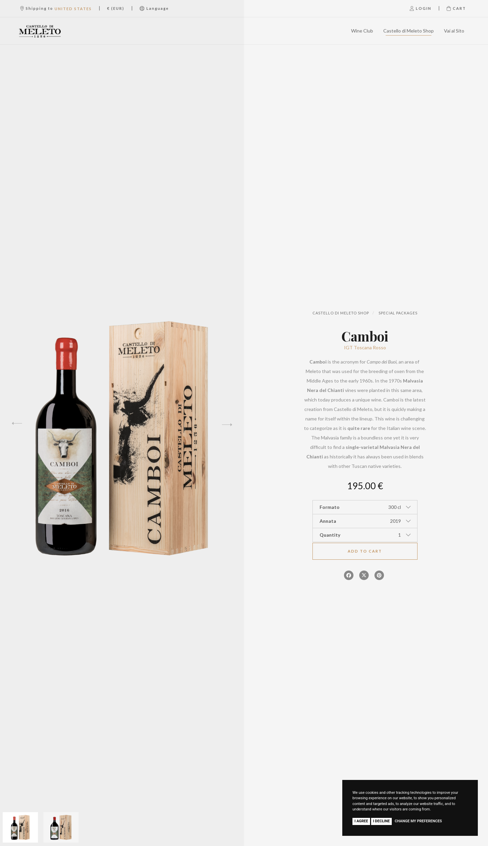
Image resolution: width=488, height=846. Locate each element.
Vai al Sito (454, 31)
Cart (456, 8)
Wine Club (362, 31)
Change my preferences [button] (418, 821)
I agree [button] (361, 821)
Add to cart (365, 551)
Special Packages (398, 313)
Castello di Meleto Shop (408, 31)
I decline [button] (381, 821)
